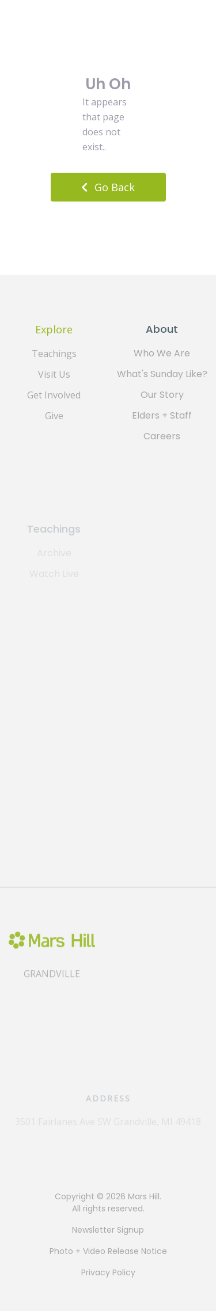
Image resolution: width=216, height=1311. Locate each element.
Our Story (162, 394)
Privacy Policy (108, 1272)
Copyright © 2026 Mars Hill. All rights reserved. (108, 1202)
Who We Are (162, 353)
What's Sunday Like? (162, 374)
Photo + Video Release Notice (108, 1251)
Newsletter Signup (108, 1230)
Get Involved (54, 395)
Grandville (52, 982)
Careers (161, 436)
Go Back (108, 187)
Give (54, 415)
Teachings (54, 353)
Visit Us (54, 374)
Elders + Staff (162, 415)
